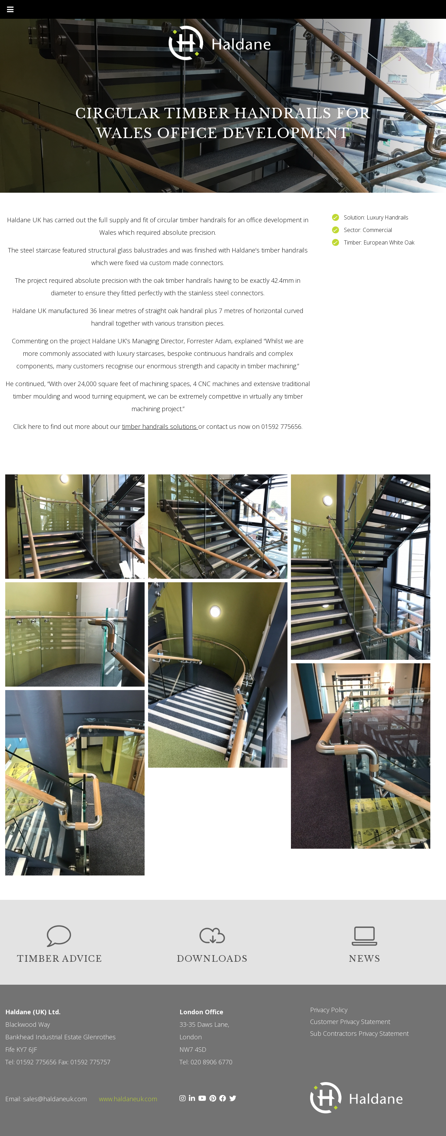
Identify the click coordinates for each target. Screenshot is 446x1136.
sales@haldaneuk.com (55, 1099)
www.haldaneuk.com (128, 1099)
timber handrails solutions (160, 426)
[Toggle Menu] (10, 9)
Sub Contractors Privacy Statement (359, 1033)
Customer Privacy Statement (350, 1021)
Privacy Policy (328, 1010)
